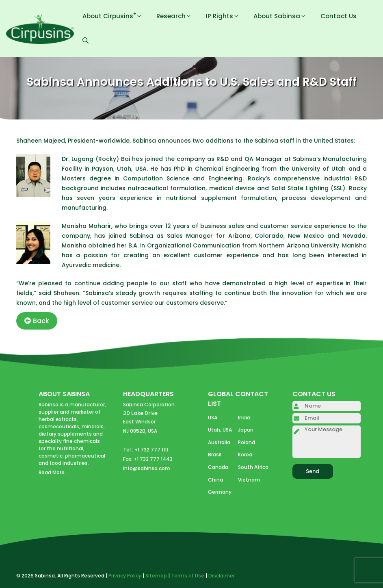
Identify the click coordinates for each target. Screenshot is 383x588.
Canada (218, 467)
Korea (245, 454)
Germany (220, 491)
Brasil (214, 454)
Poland (246, 442)
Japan (245, 429)
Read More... (53, 472)
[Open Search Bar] (85, 40)
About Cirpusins (115, 16)
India (244, 417)
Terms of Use (187, 575)
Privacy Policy (124, 575)
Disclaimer (221, 575)
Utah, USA (220, 429)
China (215, 479)
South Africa (253, 467)
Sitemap (156, 575)
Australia (219, 442)
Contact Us (338, 16)
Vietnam (249, 479)
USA (212, 417)
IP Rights (225, 16)
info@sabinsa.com (146, 468)
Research (177, 16)
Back (36, 320)
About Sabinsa (282, 16)
